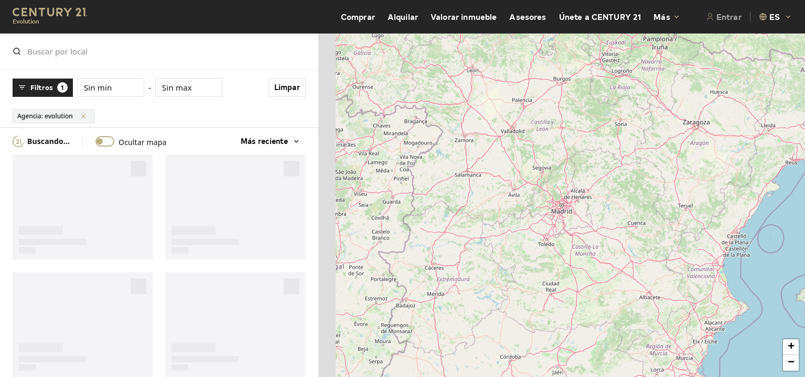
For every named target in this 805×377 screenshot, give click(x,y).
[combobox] (775, 16)
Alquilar (403, 17)
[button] (791, 347)
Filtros (43, 87)
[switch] (104, 141)
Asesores (527, 17)
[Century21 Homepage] (50, 17)
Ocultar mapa (142, 142)
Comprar (358, 17)
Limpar (283, 87)
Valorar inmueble (464, 17)
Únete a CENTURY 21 (600, 17)
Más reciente (267, 141)
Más (666, 17)
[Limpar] (83, 116)
